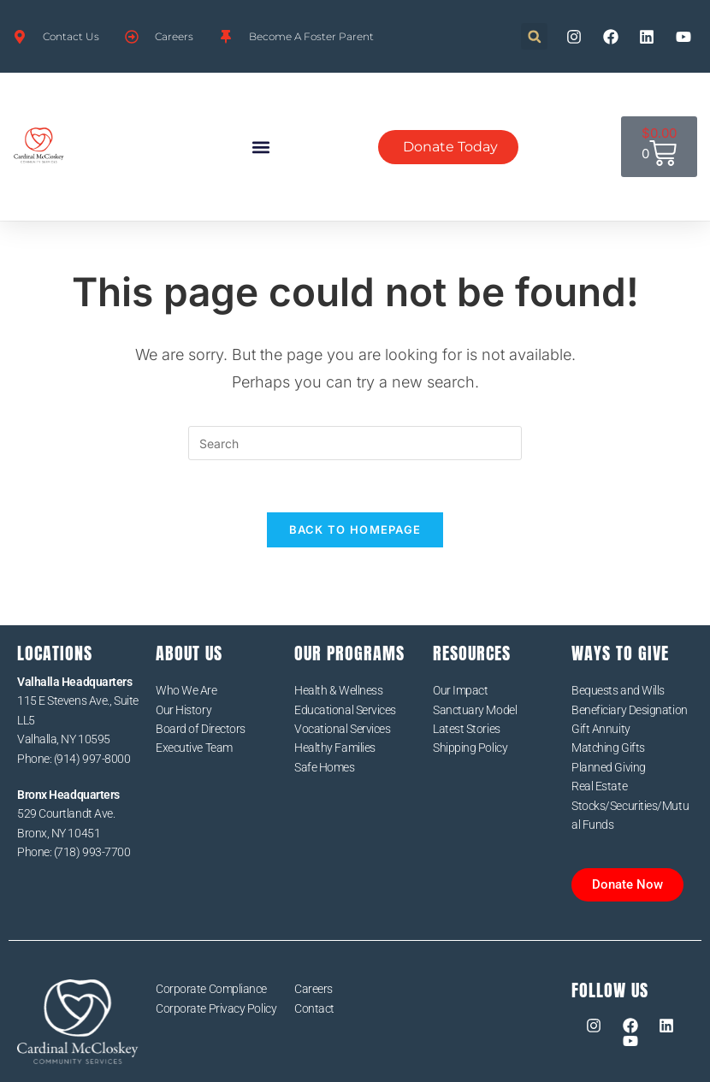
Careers (313, 989)
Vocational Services (342, 729)
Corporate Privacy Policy (216, 1008)
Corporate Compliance (211, 989)
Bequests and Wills (618, 690)
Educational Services (345, 710)
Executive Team (194, 747)
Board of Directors (201, 729)
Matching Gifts (608, 747)
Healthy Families (335, 747)
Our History (183, 710)
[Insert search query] (355, 443)
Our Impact (460, 690)
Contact (314, 1008)
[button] (534, 36)
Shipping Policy (470, 747)
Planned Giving (608, 767)
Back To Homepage (355, 529)
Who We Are (186, 690)
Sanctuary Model (475, 710)
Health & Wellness (338, 690)
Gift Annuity (600, 729)
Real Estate (599, 786)
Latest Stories (466, 729)
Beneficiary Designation (629, 710)
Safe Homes (324, 767)
